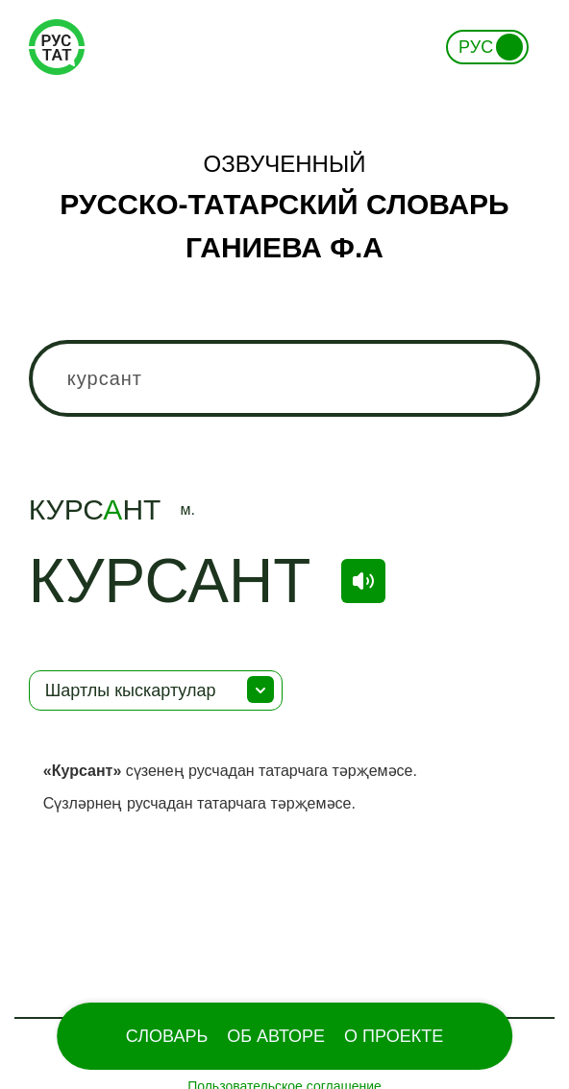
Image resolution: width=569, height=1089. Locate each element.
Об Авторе (276, 1036)
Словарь (167, 1036)
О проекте (393, 1036)
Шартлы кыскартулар (130, 690)
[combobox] (284, 378)
